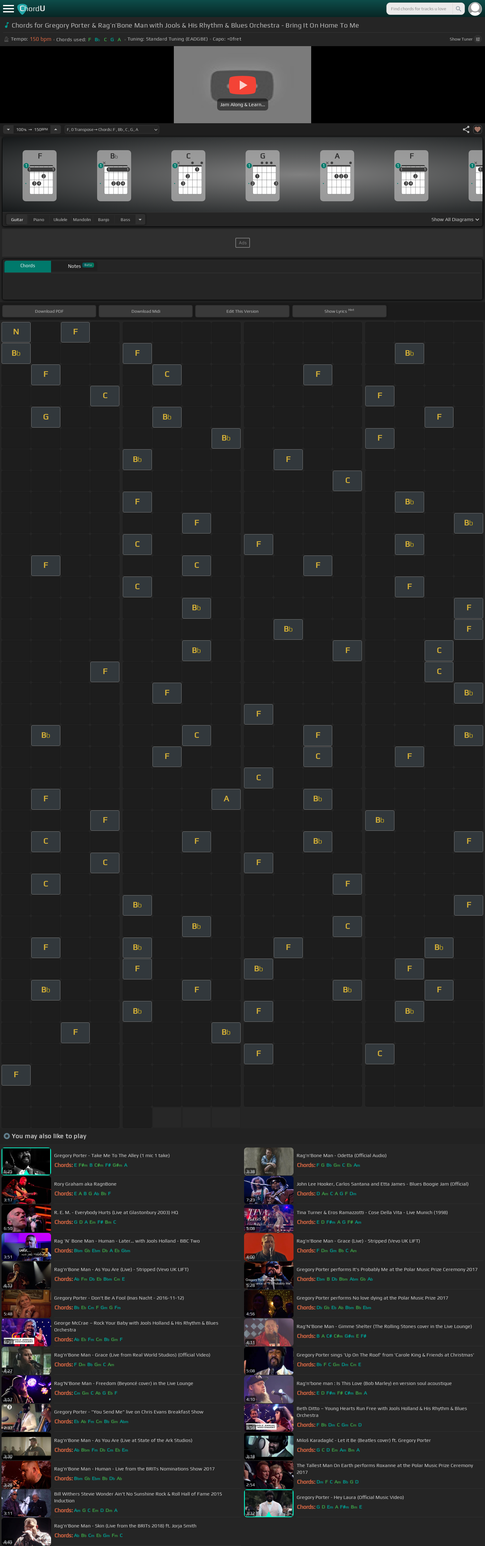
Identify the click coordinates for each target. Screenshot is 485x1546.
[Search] (458, 8)
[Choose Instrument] (140, 219)
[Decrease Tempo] (8, 129)
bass (125, 219)
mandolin (82, 219)
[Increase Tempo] (55, 129)
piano (38, 219)
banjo (103, 219)
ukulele (60, 219)
